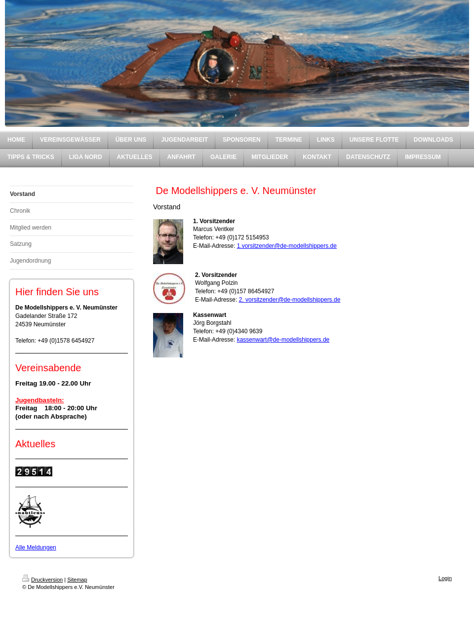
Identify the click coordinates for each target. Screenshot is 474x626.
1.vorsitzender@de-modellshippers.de (287, 245)
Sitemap (77, 580)
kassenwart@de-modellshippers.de (283, 339)
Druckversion (42, 580)
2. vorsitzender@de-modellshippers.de (290, 299)
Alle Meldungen (35, 547)
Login (445, 578)
